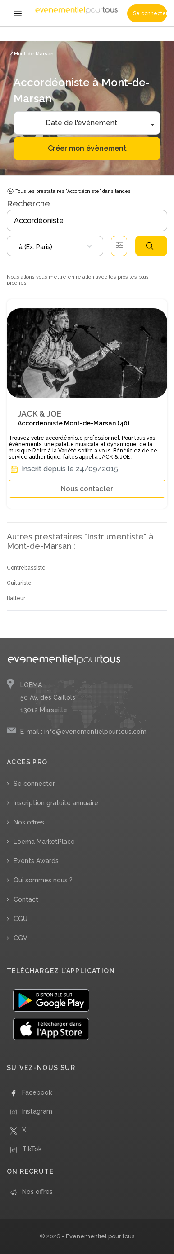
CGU (20, 918)
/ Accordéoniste (87, 39)
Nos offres (29, 822)
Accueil (18, 39)
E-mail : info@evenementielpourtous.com (83, 731)
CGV (20, 938)
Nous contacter (87, 489)
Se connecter (150, 13)
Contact (26, 899)
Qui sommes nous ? (43, 880)
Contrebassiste (26, 568)
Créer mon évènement (87, 148)
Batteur (16, 598)
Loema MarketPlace (44, 841)
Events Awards (36, 860)
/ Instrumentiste (48, 39)
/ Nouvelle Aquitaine (131, 39)
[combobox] (55, 246)
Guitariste (19, 583)
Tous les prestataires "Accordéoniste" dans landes (69, 191)
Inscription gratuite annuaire (56, 803)
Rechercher (149, 245)
